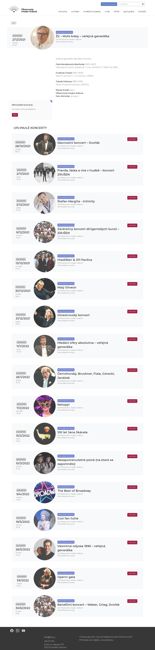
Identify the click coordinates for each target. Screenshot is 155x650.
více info (132, 139)
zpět (13, 23)
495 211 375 (49, 641)
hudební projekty (92, 11)
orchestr (75, 11)
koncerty (62, 11)
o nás (107, 11)
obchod (109, 4)
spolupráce (128, 11)
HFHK (116, 11)
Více (15, 115)
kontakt (142, 11)
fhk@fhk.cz (49, 637)
